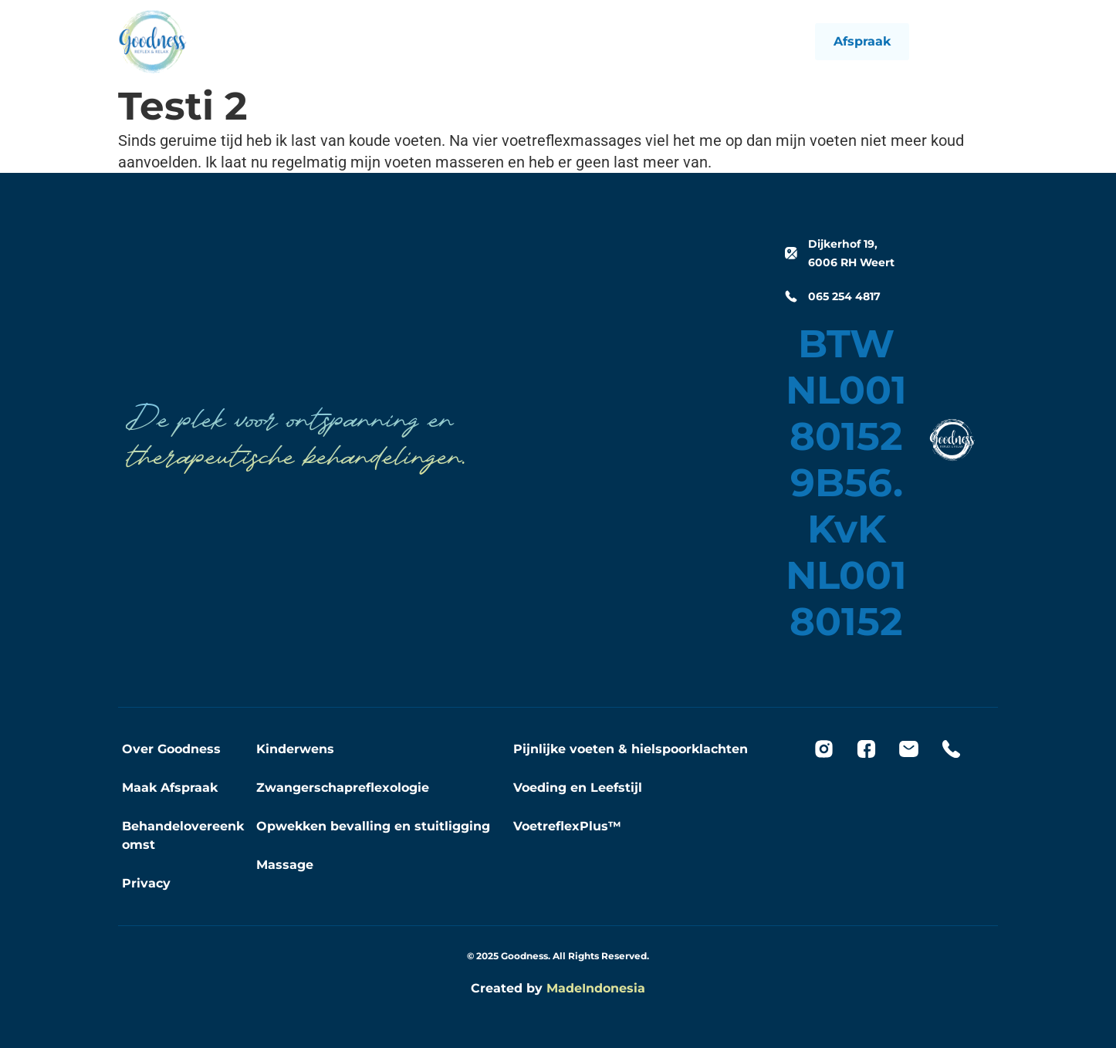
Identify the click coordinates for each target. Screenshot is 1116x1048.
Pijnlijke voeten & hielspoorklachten (630, 749)
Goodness (613, 42)
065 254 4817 (844, 296)
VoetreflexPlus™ (567, 826)
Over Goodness (171, 749)
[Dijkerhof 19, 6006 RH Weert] (791, 253)
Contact (681, 42)
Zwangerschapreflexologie (342, 787)
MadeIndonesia (595, 988)
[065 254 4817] (791, 296)
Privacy (146, 883)
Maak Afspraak (170, 787)
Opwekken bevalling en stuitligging (373, 826)
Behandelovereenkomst (183, 835)
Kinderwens (295, 749)
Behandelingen (522, 42)
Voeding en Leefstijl (577, 787)
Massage (284, 864)
